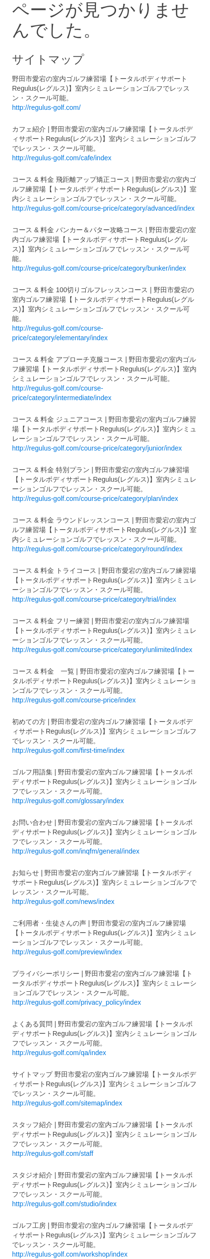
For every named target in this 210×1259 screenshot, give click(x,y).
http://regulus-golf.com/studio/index (64, 1204)
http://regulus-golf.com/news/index (63, 901)
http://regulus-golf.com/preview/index (67, 952)
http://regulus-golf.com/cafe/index (61, 158)
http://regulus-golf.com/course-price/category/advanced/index (103, 208)
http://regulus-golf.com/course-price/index (74, 700)
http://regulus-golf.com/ (46, 107)
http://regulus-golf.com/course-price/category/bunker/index (99, 268)
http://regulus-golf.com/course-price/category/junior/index (97, 448)
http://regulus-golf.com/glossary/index (68, 801)
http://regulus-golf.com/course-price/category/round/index (97, 549)
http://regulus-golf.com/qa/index (59, 1053)
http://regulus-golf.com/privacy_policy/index (76, 1002)
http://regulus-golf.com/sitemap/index (67, 1103)
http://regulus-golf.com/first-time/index (68, 750)
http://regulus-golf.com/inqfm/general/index (76, 851)
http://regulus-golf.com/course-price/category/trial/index (94, 599)
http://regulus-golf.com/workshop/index (70, 1254)
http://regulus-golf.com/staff (52, 1153)
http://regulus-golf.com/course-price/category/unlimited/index (102, 649)
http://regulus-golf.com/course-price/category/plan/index (95, 498)
